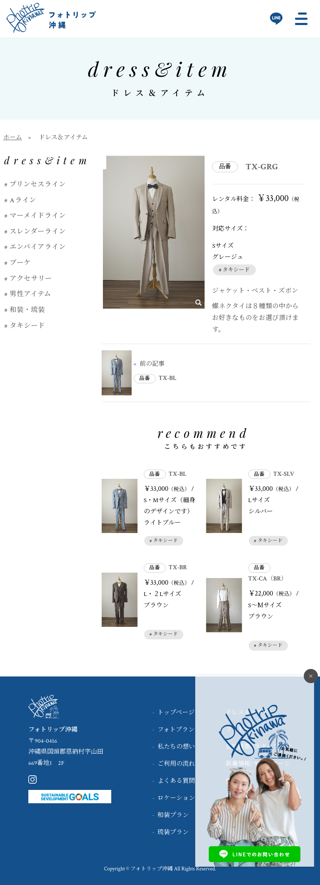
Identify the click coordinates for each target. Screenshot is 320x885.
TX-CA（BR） (268, 579)
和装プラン (173, 815)
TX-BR (178, 567)
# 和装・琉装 (24, 309)
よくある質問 (176, 781)
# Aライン (20, 200)
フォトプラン (176, 730)
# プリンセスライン (35, 184)
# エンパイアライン (35, 246)
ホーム (12, 137)
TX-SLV (283, 474)
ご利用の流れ (176, 764)
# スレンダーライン (35, 231)
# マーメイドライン (35, 215)
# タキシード (234, 270)
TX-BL (168, 378)
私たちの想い (176, 747)
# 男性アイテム (27, 294)
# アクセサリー (28, 278)
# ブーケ (17, 262)
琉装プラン (173, 832)
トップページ (176, 713)
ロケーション (176, 798)
